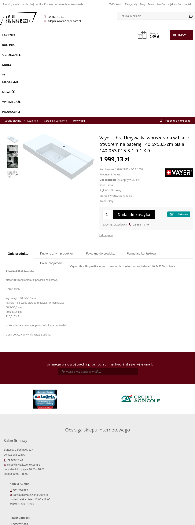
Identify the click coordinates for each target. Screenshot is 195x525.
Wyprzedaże (13, 45)
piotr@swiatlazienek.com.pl (154, 388)
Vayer (116, 107)
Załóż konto (115, 4)
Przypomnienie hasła (121, 483)
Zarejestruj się (121, 478)
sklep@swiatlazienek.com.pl (66, 21)
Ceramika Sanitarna (55, 54)
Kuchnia (30, 35)
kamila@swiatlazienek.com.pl (79, 388)
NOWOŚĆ (114, 35)
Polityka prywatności (74, 489)
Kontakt (188, 4)
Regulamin (73, 473)
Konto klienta (121, 489)
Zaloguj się (131, 4)
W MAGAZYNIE (92, 35)
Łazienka (10, 35)
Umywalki (79, 54)
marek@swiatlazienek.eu (152, 408)
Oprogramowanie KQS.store (174, 519)
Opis (18, 187)
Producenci (37, 45)
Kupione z (57, 186)
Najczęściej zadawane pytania (73, 478)
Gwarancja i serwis (26, 489)
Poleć (52, 196)
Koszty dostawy (26, 483)
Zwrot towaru (26, 494)
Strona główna (13, 54)
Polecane (101, 186)
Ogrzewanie (51, 35)
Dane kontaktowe (169, 473)
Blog (142, 4)
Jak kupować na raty (73, 483)
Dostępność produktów (25, 478)
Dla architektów (169, 483)
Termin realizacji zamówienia (26, 473)
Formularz (141, 186)
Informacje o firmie (169, 478)
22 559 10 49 (141, 158)
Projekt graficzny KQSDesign (137, 519)
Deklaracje (26, 499)
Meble (71, 35)
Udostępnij (106, 168)
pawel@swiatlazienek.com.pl (79, 422)
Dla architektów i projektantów (164, 4)
